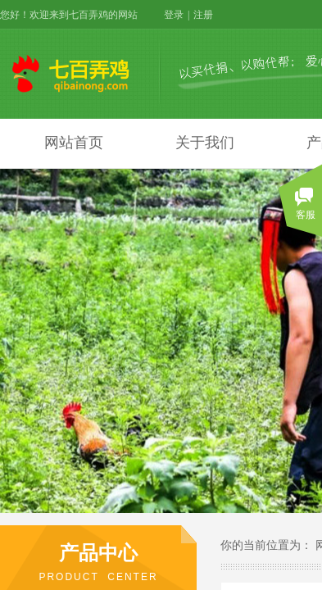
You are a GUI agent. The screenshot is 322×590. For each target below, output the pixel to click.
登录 (174, 14)
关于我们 (204, 142)
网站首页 (73, 142)
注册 (203, 14)
